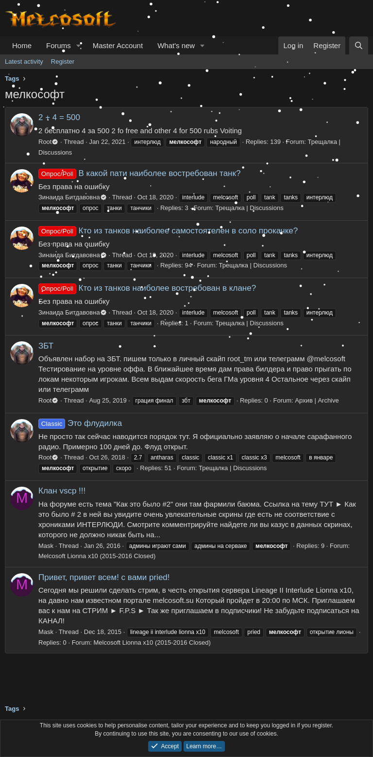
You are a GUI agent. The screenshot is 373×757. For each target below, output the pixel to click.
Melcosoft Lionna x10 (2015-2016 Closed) (96, 556)
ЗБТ (45, 346)
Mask (45, 545)
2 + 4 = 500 (59, 117)
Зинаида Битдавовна (72, 197)
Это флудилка (80, 423)
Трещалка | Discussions (249, 207)
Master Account (118, 45)
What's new (176, 45)
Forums (58, 45)
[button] (78, 45)
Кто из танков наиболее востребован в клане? (147, 288)
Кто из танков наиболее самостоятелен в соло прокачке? (168, 230)
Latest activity (24, 61)
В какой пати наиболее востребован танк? (139, 173)
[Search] (358, 45)
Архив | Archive (317, 400)
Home (22, 45)
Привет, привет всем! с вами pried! (104, 577)
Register (62, 61)
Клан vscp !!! (61, 490)
